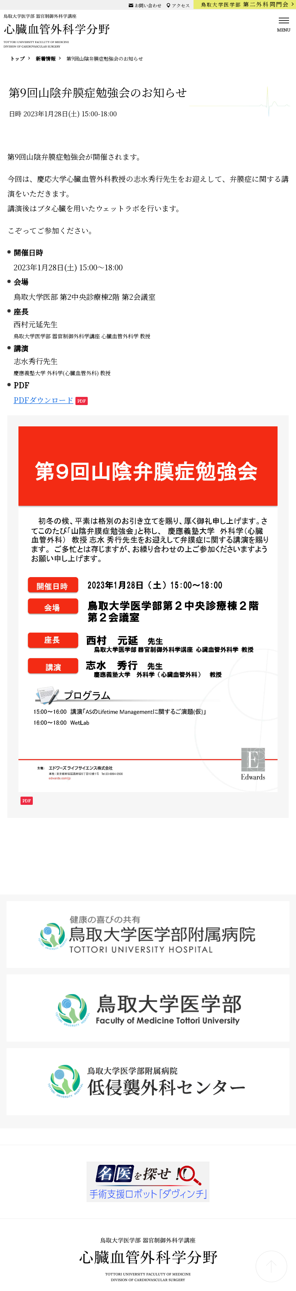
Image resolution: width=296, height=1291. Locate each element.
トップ (17, 58)
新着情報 (45, 58)
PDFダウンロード (43, 399)
